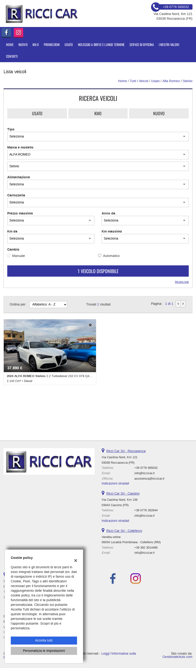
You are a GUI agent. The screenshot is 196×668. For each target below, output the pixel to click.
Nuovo (159, 113)
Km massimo (112, 231)
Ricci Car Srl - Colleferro (124, 531)
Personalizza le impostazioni (44, 651)
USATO (69, 44)
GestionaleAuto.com (177, 657)
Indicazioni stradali (115, 483)
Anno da (108, 213)
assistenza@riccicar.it (149, 479)
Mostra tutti (182, 282)
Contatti (12, 56)
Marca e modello (20, 147)
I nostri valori (169, 44)
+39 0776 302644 (146, 510)
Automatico (111, 256)
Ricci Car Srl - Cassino (123, 493)
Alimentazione (18, 177)
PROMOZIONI (52, 44)
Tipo (11, 129)
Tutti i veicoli (139, 81)
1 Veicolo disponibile (98, 271)
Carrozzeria (16, 195)
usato (155, 81)
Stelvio (187, 81)
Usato (37, 113)
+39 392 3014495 (146, 548)
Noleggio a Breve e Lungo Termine (101, 44)
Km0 (97, 113)
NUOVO (23, 44)
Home (10, 44)
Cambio (13, 249)
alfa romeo (171, 81)
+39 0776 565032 (146, 468)
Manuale (18, 256)
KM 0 (36, 44)
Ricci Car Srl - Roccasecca (126, 451)
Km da (12, 231)
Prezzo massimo (20, 213)
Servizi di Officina (141, 44)
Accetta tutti (43, 640)
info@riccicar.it (144, 473)
